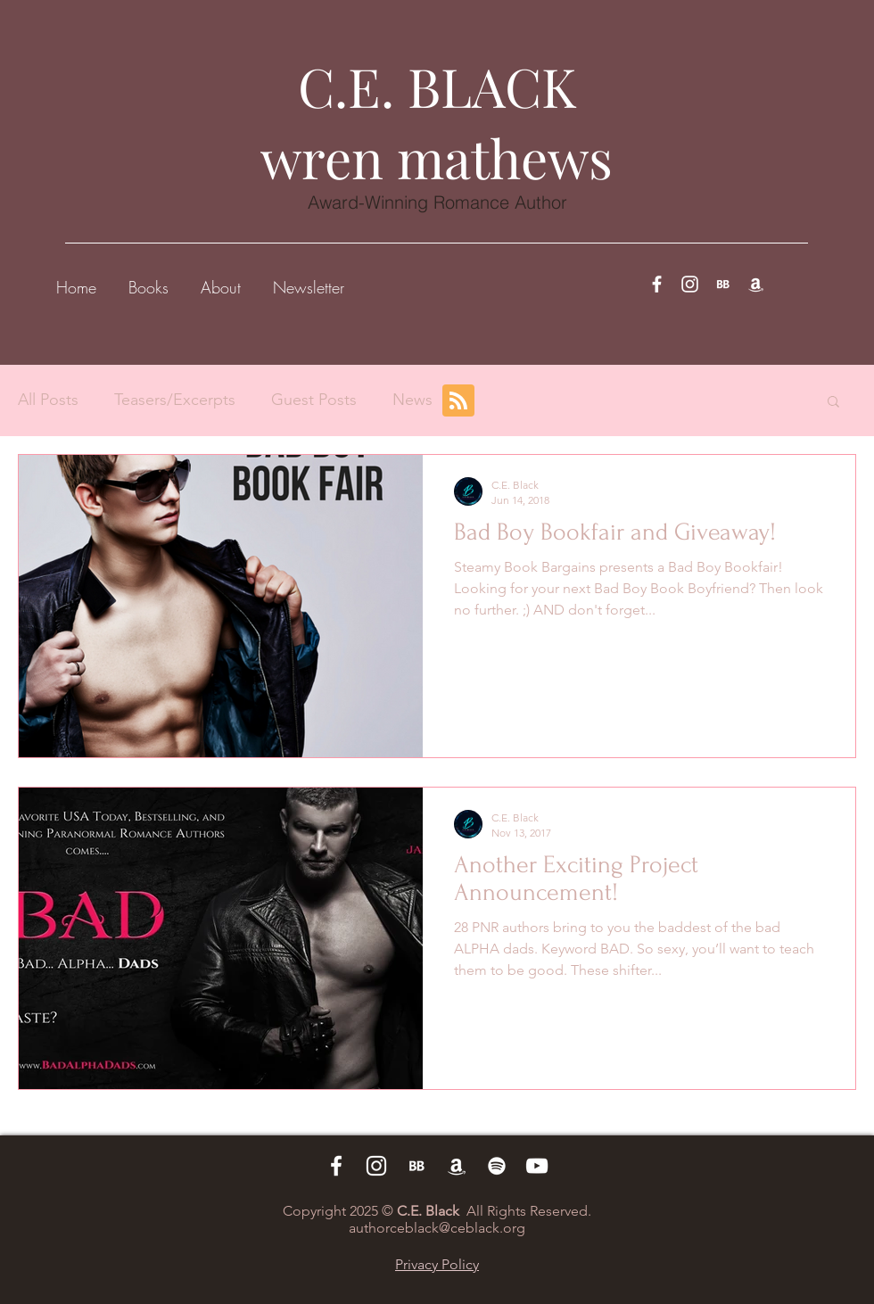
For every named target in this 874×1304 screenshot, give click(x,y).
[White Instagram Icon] (690, 284)
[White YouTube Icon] (537, 1165)
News (412, 399)
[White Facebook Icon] (657, 284)
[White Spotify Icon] (496, 1165)
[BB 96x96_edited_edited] (723, 284)
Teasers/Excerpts (174, 399)
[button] (148, 279)
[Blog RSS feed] (458, 401)
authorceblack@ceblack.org (437, 1227)
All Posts (48, 399)
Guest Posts (314, 399)
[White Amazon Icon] (756, 284)
